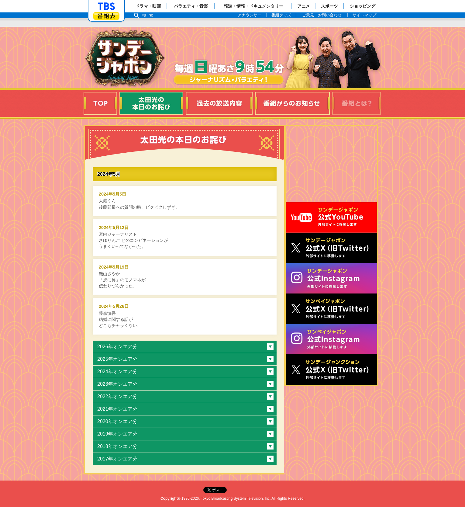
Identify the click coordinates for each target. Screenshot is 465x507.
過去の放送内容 (219, 103)
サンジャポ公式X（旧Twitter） (331, 248)
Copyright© (170, 498)
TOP (100, 103)
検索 (149, 15)
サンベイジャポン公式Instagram (331, 339)
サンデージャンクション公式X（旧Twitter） (331, 369)
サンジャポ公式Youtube (331, 217)
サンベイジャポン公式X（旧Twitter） (331, 308)
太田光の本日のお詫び (151, 103)
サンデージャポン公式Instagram (331, 278)
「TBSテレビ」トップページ (106, 6)
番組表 (106, 16)
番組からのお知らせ (292, 103)
